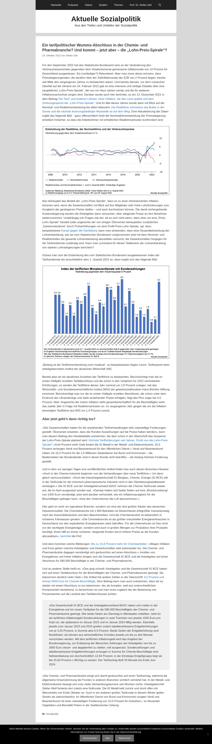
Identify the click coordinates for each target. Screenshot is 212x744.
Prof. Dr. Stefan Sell (141, 4)
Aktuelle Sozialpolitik (106, 19)
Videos (88, 4)
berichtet (65, 536)
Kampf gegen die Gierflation (78, 230)
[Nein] (208, 734)
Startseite (56, 4)
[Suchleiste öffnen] (160, 5)
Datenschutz (125, 738)
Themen (118, 4)
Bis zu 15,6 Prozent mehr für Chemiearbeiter (119, 544)
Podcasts (73, 4)
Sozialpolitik (52, 714)
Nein (108, 738)
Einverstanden (90, 738)
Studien (103, 4)
